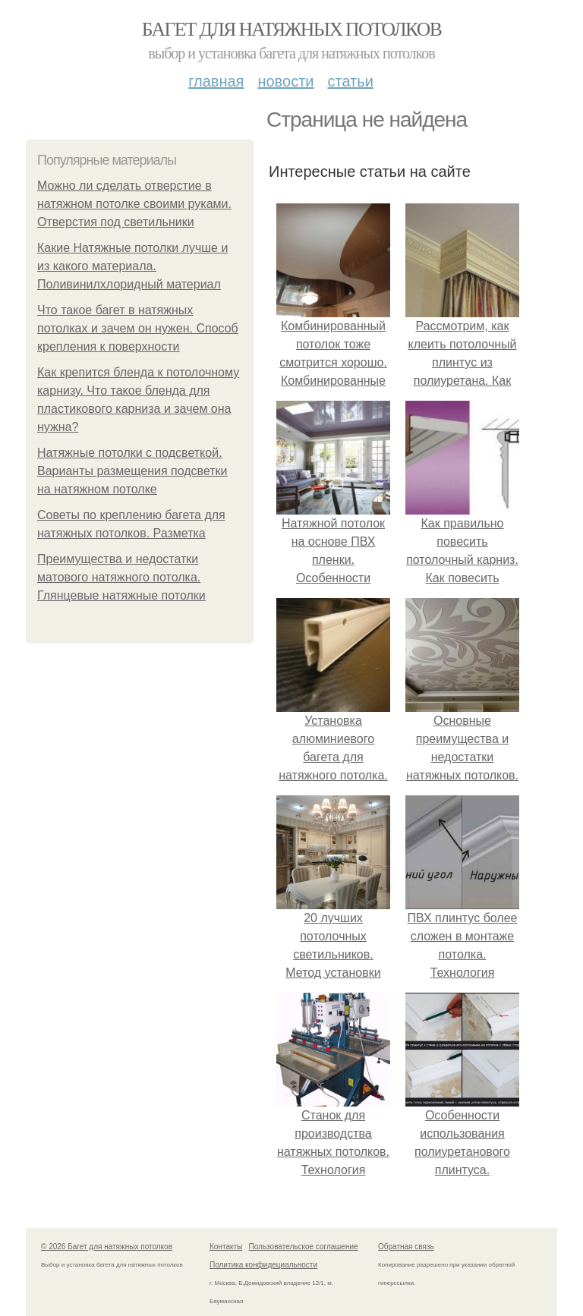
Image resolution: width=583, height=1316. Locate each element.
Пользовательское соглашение (303, 1246)
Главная (216, 81)
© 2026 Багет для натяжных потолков (106, 1246)
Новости (285, 81)
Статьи (350, 81)
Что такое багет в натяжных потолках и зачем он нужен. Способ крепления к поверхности (137, 328)
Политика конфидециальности (263, 1265)
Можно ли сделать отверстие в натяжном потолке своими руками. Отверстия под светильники (134, 203)
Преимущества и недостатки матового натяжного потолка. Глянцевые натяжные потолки (121, 577)
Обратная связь (406, 1246)
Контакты (226, 1246)
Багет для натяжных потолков (291, 29)
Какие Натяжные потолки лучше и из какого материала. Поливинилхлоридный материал (132, 266)
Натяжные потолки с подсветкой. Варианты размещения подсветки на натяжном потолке (132, 471)
